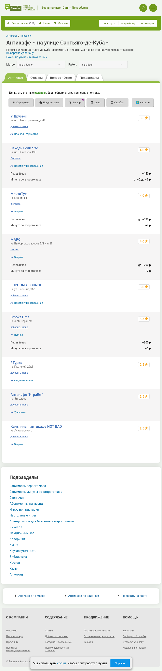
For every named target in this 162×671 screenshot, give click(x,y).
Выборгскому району (20, 53)
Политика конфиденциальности (18, 649)
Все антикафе (21, 23)
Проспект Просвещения (28, 165)
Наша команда (14, 636)
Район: (72, 64)
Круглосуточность (23, 551)
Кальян (15, 568)
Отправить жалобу (133, 642)
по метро (147, 23)
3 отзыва (15, 204)
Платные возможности (97, 630)
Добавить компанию (56, 636)
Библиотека (18, 557)
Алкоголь (17, 574)
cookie (61, 663)
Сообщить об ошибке (134, 636)
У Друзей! (18, 116)
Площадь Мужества (26, 133)
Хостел (15, 563)
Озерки (18, 211)
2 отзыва (15, 158)
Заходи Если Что (24, 148)
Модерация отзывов (134, 647)
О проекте (11, 630)
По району (25, 35)
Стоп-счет (17, 498)
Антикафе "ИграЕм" (26, 394)
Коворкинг (17, 539)
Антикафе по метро (30, 596)
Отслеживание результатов (99, 636)
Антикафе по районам (82, 596)
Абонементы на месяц (26, 503)
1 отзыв (14, 249)
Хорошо (120, 663)
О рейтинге (12, 642)
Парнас (18, 334)
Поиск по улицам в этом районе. (27, 57)
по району (128, 23)
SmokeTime (20, 317)
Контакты (128, 630)
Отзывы (61, 23)
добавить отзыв (19, 126)
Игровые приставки (24, 509)
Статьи (49, 630)
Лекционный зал (22, 533)
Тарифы (88, 642)
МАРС (15, 239)
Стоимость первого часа (28, 486)
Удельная (20, 412)
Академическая (23, 380)
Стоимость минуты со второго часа (36, 492)
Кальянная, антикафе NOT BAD (36, 426)
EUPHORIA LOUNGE (26, 285)
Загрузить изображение (58, 642)
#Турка (16, 363)
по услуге (108, 23)
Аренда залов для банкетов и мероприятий (42, 521)
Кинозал (16, 527)
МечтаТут (18, 194)
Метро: (10, 64)
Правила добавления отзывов (57, 649)
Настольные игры (23, 515)
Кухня (14, 545)
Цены (44, 23)
